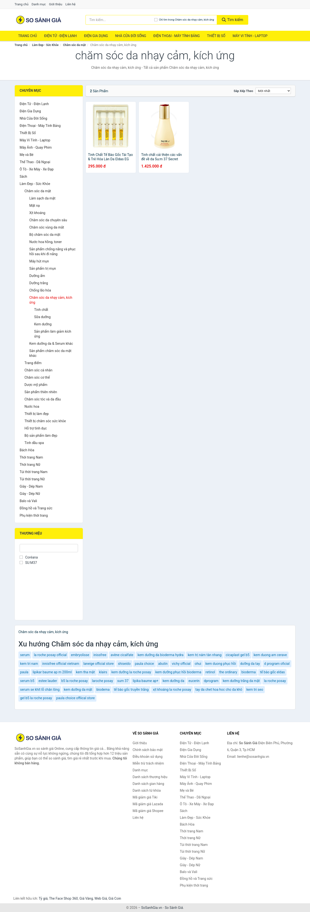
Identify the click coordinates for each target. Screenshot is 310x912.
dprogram (211, 681)
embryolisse (80, 655)
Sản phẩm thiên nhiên (40, 392)
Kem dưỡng (43, 324)
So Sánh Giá (174, 908)
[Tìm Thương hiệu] (49, 548)
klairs (103, 672)
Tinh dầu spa (34, 443)
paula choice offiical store (75, 698)
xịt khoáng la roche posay (172, 689)
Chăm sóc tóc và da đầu (42, 399)
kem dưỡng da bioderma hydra (161, 655)
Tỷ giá (43, 898)
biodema (102, 689)
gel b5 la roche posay (36, 698)
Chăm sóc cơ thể (37, 377)
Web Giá (100, 898)
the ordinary (228, 672)
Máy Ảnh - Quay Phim (36, 147)
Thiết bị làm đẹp (36, 414)
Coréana (29, 557)
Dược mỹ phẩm (35, 385)
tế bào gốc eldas (272, 672)
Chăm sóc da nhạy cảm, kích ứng (50, 300)
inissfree (99, 655)
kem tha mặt (85, 672)
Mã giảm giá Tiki (145, 797)
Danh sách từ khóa (147, 790)
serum (25, 655)
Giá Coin (114, 898)
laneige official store (98, 664)
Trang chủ (21, 4)
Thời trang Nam (31, 457)
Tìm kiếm (232, 19)
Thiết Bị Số (216, 36)
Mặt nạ (34, 205)
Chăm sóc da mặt (74, 45)
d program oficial (277, 664)
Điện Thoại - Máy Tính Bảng (176, 36)
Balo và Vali (28, 501)
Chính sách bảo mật (148, 750)
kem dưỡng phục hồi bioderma (178, 672)
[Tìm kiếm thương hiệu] (120, 20)
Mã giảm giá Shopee (148, 811)
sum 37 (122, 681)
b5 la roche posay (74, 681)
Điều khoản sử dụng (148, 757)
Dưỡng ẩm (37, 276)
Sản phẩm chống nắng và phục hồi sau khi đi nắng (52, 251)
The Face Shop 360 (63, 898)
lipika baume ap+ (145, 681)
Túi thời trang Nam (33, 472)
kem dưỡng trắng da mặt (241, 681)
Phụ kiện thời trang (34, 515)
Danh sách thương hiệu (150, 777)
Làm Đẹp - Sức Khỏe (45, 45)
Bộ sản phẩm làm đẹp (40, 435)
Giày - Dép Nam (31, 486)
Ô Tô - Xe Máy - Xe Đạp (37, 169)
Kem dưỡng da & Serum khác (51, 343)
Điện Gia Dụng (96, 36)
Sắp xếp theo (243, 91)
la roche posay (275, 681)
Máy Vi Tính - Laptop (249, 36)
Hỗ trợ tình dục (35, 428)
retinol (210, 672)
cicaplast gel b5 (237, 655)
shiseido (124, 664)
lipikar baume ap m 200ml (52, 672)
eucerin (194, 681)
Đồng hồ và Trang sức (36, 508)
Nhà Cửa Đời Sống (130, 36)
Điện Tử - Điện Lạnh (60, 36)
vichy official (181, 664)
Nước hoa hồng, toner (45, 242)
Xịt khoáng (37, 213)
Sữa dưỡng (42, 317)
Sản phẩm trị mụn (42, 268)
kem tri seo (255, 689)
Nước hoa (31, 406)
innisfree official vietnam (60, 664)
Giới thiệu (55, 4)
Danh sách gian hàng (148, 784)
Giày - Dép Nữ (30, 494)
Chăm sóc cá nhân (38, 370)
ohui (198, 664)
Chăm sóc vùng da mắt (46, 227)
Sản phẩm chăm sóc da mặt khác (50, 353)
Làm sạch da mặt (42, 198)
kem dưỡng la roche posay (131, 672)
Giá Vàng (86, 898)
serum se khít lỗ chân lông (40, 689)
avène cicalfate (122, 655)
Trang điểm (32, 363)
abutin (163, 664)
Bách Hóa (27, 450)
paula (24, 672)
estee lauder (48, 681)
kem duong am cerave (270, 655)
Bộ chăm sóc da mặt (44, 235)
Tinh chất (41, 310)
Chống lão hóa (40, 290)
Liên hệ (70, 4)
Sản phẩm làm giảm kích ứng (52, 334)
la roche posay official (50, 655)
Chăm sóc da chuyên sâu (48, 220)
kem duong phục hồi (220, 664)
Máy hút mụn (39, 261)
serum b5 (27, 681)
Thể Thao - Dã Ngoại (35, 162)
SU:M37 (28, 563)
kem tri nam (29, 664)
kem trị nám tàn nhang (204, 655)
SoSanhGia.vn (151, 908)
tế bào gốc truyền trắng (131, 689)
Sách (23, 176)
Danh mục (39, 4)
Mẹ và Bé (26, 155)
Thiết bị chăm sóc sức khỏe (45, 421)
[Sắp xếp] (273, 91)
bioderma (248, 672)
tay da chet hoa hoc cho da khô (218, 689)
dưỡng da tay (250, 664)
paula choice (144, 664)
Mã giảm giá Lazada (148, 804)
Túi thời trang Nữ (32, 479)
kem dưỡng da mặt (78, 689)
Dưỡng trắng (38, 283)
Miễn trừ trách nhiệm (148, 763)
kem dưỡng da (173, 681)
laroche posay (102, 681)
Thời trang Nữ (30, 465)
